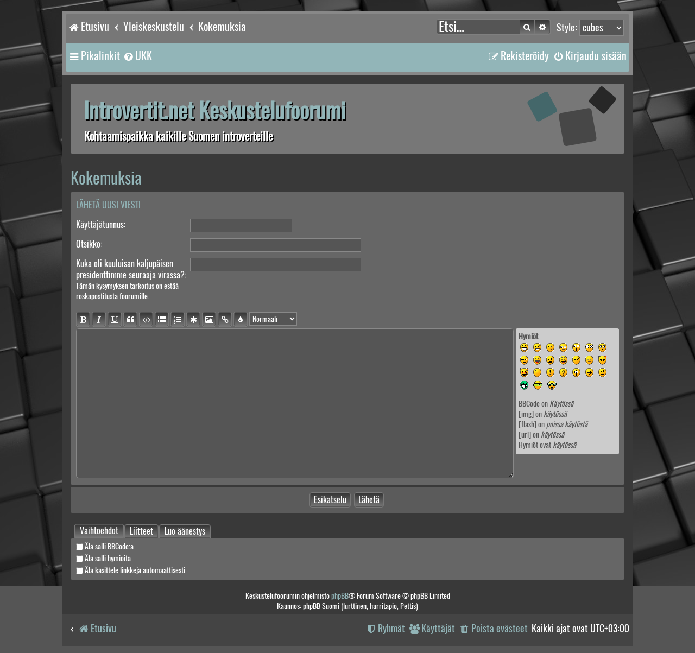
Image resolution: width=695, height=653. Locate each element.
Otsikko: (89, 244)
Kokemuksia (106, 178)
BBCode (529, 403)
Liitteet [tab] (141, 531)
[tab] (99, 531)
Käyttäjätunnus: (100, 224)
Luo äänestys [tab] (185, 531)
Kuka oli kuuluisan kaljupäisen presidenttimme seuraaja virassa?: (131, 269)
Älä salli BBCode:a (105, 546)
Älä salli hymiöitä (103, 558)
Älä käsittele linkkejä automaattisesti (130, 570)
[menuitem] (137, 56)
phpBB (340, 596)
